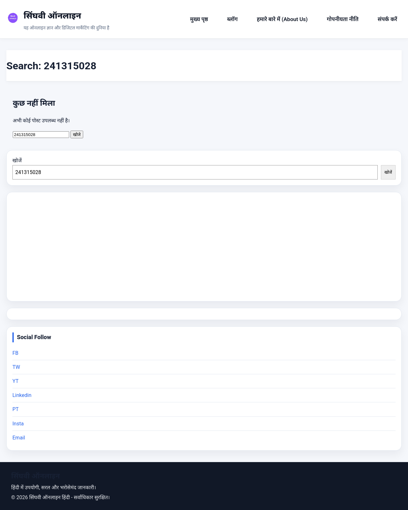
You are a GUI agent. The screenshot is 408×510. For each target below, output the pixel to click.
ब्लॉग (232, 19)
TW (16, 367)
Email (18, 438)
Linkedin (22, 395)
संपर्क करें (387, 19)
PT (15, 409)
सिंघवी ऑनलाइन (52, 15)
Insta (18, 424)
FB (15, 353)
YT (15, 381)
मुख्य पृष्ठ (199, 19)
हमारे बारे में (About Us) (282, 19)
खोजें (17, 160)
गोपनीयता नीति (342, 19)
